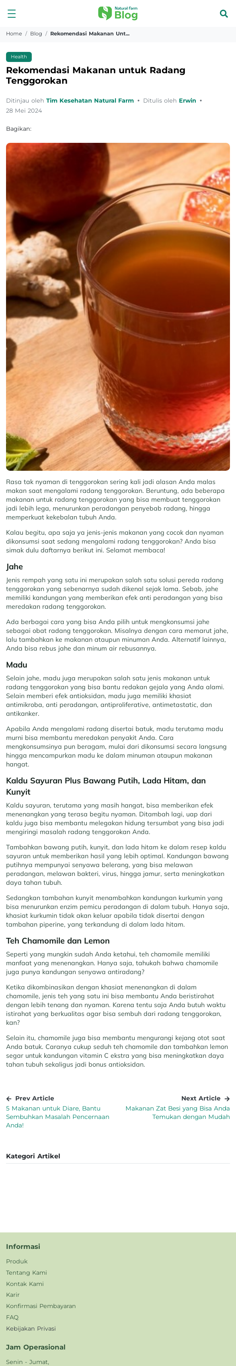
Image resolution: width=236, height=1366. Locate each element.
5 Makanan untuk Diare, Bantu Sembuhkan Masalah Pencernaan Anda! (57, 1116)
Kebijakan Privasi (31, 1328)
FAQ (12, 1317)
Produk (17, 1261)
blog (36, 34)
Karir (13, 1294)
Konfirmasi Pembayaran (41, 1306)
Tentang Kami (26, 1272)
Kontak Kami (25, 1284)
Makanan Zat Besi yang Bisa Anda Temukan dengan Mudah (177, 1112)
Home (14, 34)
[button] (12, 13)
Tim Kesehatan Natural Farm (91, 100)
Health (19, 57)
